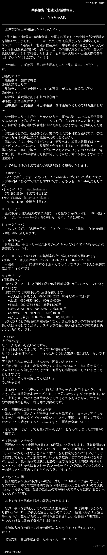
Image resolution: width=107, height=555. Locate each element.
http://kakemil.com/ (36, 197)
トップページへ (99, 546)
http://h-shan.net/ (36, 189)
